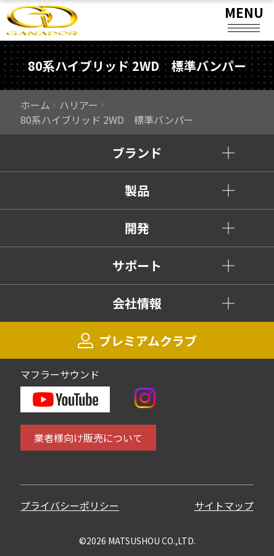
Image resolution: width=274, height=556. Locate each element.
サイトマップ (224, 505)
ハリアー (78, 104)
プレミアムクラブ (137, 341)
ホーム (35, 104)
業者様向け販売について (88, 437)
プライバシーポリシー (69, 505)
